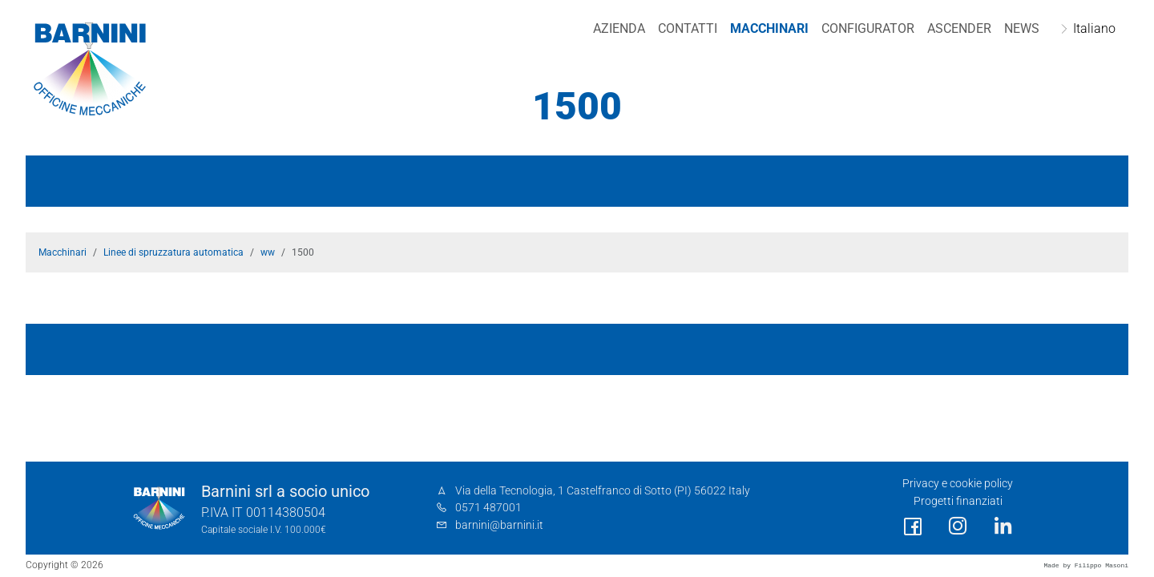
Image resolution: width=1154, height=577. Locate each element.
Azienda (619, 28)
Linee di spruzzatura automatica (173, 252)
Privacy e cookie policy (957, 483)
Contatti (687, 28)
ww (267, 252)
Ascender (959, 28)
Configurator (867, 28)
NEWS (1021, 28)
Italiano (1094, 28)
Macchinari (769, 28)
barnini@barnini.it (499, 525)
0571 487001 (488, 507)
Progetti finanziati (958, 501)
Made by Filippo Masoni (1085, 565)
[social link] (913, 527)
